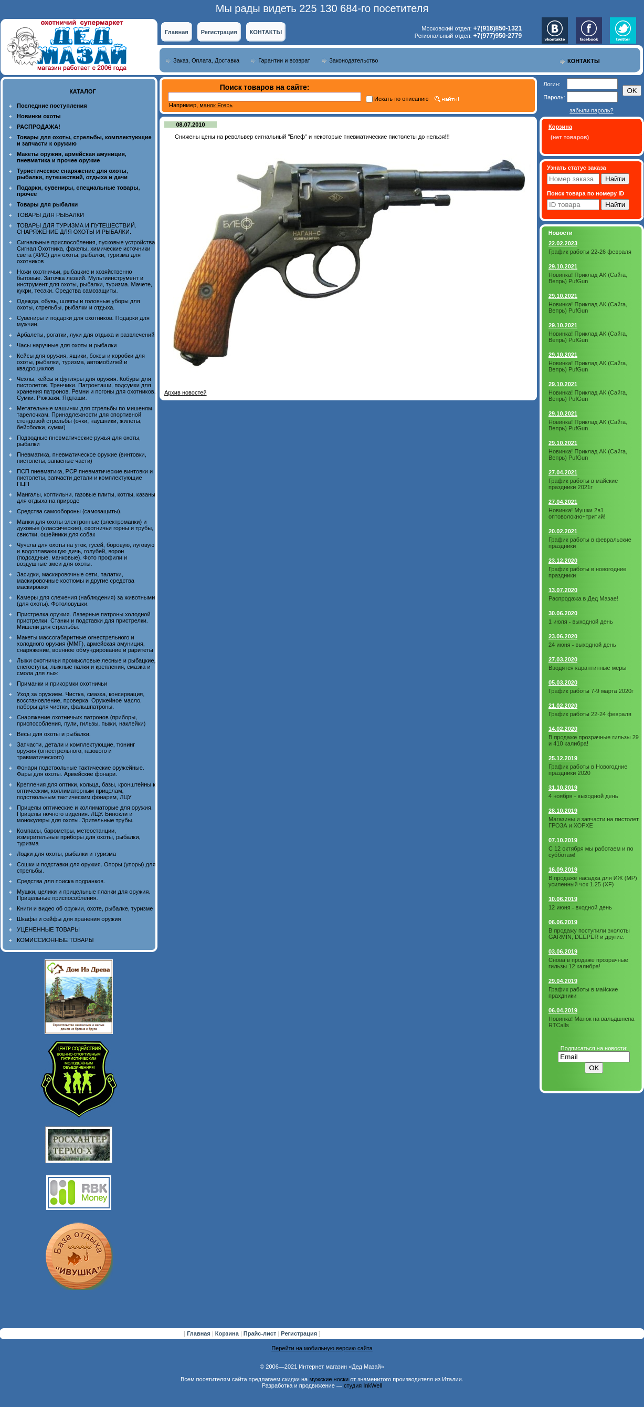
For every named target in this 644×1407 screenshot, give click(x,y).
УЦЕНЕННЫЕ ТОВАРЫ (48, 929)
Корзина (227, 1333)
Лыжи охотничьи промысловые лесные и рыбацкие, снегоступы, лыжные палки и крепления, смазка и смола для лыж (86, 666)
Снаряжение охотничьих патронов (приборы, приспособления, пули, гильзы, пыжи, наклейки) (81, 720)
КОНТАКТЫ (266, 32)
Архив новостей (185, 392)
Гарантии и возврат (284, 60)
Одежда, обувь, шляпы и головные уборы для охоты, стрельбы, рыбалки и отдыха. (78, 304)
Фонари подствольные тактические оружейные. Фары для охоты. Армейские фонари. (80, 770)
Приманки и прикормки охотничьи (62, 683)
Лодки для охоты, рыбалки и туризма (66, 854)
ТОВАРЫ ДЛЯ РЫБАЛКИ (50, 215)
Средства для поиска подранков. (61, 881)
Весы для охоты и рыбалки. (54, 734)
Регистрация (219, 32)
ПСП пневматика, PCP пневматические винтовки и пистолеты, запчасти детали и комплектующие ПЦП (85, 477)
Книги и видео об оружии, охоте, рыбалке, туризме (85, 908)
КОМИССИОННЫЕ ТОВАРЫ (55, 940)
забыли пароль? (591, 110)
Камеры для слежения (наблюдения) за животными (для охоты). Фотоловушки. (86, 600)
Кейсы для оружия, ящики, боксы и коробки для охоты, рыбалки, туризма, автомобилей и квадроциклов (81, 362)
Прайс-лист (261, 1333)
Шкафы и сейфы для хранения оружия (69, 919)
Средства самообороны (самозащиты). (69, 511)
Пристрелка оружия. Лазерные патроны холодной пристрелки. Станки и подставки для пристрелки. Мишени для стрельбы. (84, 620)
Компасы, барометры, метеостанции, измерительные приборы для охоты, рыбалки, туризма (79, 836)
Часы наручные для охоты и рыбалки (67, 345)
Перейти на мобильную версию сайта (322, 1348)
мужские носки (329, 1379)
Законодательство (353, 60)
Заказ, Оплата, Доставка (206, 60)
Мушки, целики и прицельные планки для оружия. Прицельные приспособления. (84, 894)
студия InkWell (363, 1385)
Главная (176, 32)
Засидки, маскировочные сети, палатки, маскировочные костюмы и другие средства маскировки (75, 580)
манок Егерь (216, 105)
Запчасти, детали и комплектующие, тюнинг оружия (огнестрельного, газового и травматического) (76, 750)
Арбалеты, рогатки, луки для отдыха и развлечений (85, 335)
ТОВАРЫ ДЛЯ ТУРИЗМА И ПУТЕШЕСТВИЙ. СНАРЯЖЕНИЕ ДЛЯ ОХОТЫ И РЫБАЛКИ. (76, 228)
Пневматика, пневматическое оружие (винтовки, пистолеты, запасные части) (81, 457)
